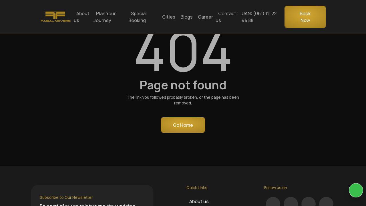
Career (205, 17)
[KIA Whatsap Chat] (356, 190)
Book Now (305, 16)
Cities (168, 17)
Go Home (183, 125)
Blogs (186, 17)
